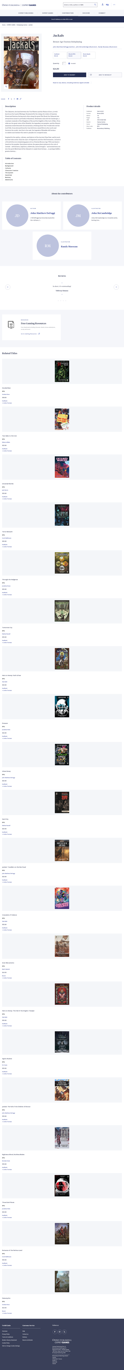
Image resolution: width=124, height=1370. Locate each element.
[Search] (95, 5)
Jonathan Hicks (6, 729)
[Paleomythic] (62, 1281)
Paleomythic (6, 1298)
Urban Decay (6, 771)
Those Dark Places (8, 1202)
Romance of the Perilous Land (12, 1250)
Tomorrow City (7, 627)
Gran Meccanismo (8, 963)
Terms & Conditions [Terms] (7, 1337)
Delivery (24, 1337)
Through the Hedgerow (10, 579)
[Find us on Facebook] (55, 1331)
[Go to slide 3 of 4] (63, 300)
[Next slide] (116, 287)
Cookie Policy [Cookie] (5, 1343)
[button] (107, 4)
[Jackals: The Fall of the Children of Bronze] (62, 1090)
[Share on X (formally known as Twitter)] (11, 99)
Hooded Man (6, 388)
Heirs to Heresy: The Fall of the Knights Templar (18, 1011)
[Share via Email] (17, 99)
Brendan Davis (6, 1161)
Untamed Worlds (7, 484)
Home (3, 25)
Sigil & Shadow (7, 1059)
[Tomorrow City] (62, 611)
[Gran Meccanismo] (62, 946)
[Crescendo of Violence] (62, 898)
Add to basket (69, 75)
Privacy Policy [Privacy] (5, 1334)
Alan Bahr (4, 682)
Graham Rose (6, 394)
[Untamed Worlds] (62, 467)
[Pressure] (62, 706)
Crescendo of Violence (9, 915)
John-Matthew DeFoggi (43, 213)
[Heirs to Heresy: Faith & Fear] (62, 658)
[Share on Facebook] (8, 99)
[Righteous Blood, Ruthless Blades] (62, 1138)
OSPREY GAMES (11, 25)
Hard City (5, 819)
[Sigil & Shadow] (62, 1042)
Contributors (68, 13)
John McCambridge (102, 213)
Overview (4, 1331)
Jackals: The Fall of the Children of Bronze (16, 1107)
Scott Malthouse (6, 538)
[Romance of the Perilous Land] (62, 1233)
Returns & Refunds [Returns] (27, 1340)
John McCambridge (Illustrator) (86, 47)
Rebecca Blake (6, 442)
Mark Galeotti (6, 969)
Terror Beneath (7, 532)
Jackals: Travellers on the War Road (14, 867)
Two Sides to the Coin (9, 436)
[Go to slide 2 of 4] (60, 300)
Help (23, 1331)
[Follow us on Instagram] (59, 1331)
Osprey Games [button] (47, 13)
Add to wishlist (105, 75)
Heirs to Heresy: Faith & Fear (11, 675)
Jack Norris (5, 490)
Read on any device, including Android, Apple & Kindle (71, 83)
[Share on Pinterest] (14, 99)
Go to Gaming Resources (29, 334)
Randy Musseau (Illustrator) (107, 47)
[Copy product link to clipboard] (20, 99)
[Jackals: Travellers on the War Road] (62, 850)
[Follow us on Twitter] (63, 1331)
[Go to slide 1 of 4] (58, 300)
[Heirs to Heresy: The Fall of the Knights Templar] (62, 994)
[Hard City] (62, 802)
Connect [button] (102, 13)
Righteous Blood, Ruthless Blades (13, 1154)
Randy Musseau (69, 246)
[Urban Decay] (62, 754)
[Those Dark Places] (62, 1185)
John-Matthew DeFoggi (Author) (64, 47)
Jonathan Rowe (6, 586)
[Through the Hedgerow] (62, 563)
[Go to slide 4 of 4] (65, 300)
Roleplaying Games (22, 25)
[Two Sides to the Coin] (62, 419)
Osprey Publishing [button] (25, 13)
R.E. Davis (4, 1065)
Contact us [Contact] (25, 1334)
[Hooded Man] (62, 371)
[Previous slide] (7, 287)
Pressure (5, 723)
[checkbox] (60, 55)
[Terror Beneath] (62, 515)
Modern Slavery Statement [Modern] (9, 1340)
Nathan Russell (6, 634)
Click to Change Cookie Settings (11, 1346)
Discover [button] (86, 13)
